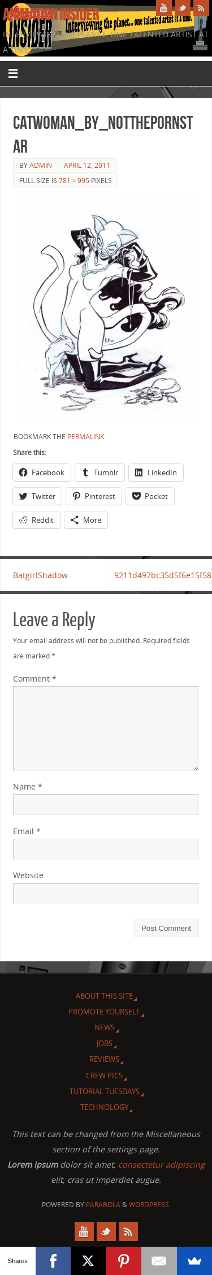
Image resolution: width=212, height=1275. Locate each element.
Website (28, 875)
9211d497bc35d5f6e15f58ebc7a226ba (162, 575)
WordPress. (150, 1204)
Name (27, 786)
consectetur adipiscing (161, 1164)
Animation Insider (51, 15)
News (104, 1027)
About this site (104, 996)
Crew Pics (104, 1075)
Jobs (105, 1043)
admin (40, 165)
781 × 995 (74, 180)
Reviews (104, 1059)
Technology (104, 1107)
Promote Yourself (104, 1012)
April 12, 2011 (87, 165)
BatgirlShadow (40, 575)
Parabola (103, 1204)
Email (27, 831)
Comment (35, 678)
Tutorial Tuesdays (105, 1091)
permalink (85, 436)
